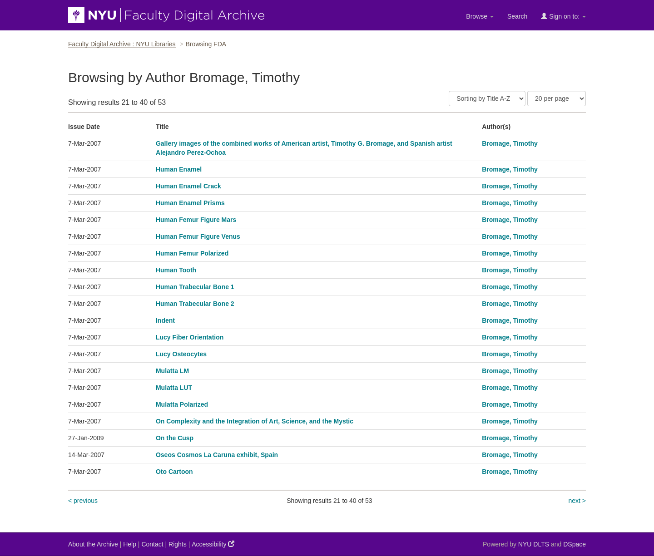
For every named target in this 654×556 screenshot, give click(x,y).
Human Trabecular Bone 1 (195, 286)
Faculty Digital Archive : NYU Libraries (122, 44)
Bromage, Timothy (510, 143)
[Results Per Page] (556, 98)
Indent (165, 320)
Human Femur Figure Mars (196, 219)
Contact (152, 544)
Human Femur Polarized (192, 253)
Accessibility (213, 544)
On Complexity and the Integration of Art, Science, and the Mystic (254, 421)
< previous (83, 500)
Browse (480, 16)
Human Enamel (179, 169)
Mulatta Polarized (182, 404)
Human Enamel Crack (188, 186)
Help (129, 544)
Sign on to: (563, 16)
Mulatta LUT (174, 387)
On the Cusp (174, 438)
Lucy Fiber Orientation (189, 337)
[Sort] (487, 98)
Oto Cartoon (174, 471)
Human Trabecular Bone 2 (195, 303)
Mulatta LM (172, 370)
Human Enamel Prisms (190, 203)
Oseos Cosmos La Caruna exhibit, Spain (217, 454)
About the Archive (93, 544)
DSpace (574, 544)
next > (577, 500)
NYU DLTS (533, 544)
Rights (177, 544)
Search (517, 16)
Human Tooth (176, 270)
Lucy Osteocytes (181, 354)
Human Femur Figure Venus (198, 236)
